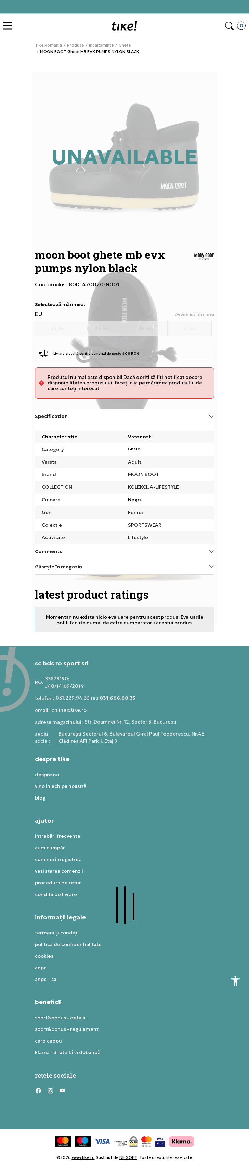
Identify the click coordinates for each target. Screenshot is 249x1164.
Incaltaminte (101, 45)
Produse (75, 45)
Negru (135, 500)
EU (38, 314)
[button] (9, 26)
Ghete (125, 45)
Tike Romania (48, 45)
